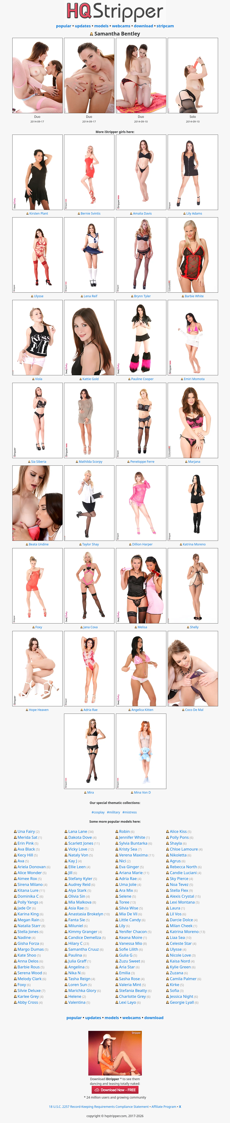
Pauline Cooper (142, 379)
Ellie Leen (77, 866)
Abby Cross (27, 1002)
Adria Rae (90, 710)
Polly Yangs (27, 902)
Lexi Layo (127, 1002)
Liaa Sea (177, 937)
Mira (90, 792)
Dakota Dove (80, 837)
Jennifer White (132, 837)
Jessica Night (181, 996)
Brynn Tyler (142, 296)
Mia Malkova (80, 902)
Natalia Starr (29, 925)
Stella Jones (28, 931)
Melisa (142, 627)
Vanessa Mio (130, 943)
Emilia (124, 972)
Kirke (174, 984)
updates (83, 25)
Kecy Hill (25, 855)
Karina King (28, 913)
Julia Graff (77, 961)
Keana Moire (130, 937)
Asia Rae (76, 908)
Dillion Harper (142, 544)
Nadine (24, 937)
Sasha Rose (129, 978)
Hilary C (75, 943)
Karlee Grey (28, 996)
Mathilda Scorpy (90, 461)
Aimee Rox (27, 878)
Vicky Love (77, 849)
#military (113, 812)
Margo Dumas (30, 949)
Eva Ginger (129, 866)
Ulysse (39, 296)
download (143, 25)
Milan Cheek (181, 925)
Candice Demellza (84, 937)
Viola (38, 379)
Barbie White (194, 296)
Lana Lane (77, 831)
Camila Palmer (183, 978)
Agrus (175, 860)
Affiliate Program (163, 1106)
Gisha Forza (28, 943)
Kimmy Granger (82, 931)
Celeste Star (181, 943)
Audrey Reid (79, 884)
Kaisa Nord (180, 961)
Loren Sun (77, 984)
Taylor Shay (90, 544)
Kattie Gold (90, 379)
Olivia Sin (76, 896)
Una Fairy (26, 831)
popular (63, 25)
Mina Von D (142, 792)
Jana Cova (91, 627)
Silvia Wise (128, 908)
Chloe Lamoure (184, 849)
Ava (20, 860)
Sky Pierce (179, 878)
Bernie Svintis (90, 213)
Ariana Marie (131, 872)
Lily (122, 925)
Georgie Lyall (182, 1002)
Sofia (174, 990)
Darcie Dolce (181, 919)
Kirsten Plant (38, 213)
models (101, 25)
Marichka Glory (82, 990)
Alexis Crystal (182, 896)
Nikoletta (178, 855)
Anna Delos (27, 961)
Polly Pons (179, 837)
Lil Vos (175, 913)
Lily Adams (194, 213)
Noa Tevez (179, 884)
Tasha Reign (79, 978)
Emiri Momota (194, 379)
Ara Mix (126, 890)
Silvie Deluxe (29, 990)
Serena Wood (29, 972)
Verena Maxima (133, 855)
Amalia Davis (142, 213)
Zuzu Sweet (129, 961)
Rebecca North (183, 866)
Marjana (194, 461)
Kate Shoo (26, 955)
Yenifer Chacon (133, 931)
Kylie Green (180, 966)
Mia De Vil (128, 913)
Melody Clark (29, 978)
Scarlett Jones (80, 843)
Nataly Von (78, 855)
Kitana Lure (27, 890)
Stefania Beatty (133, 990)
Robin (124, 831)
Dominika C (28, 896)
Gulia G (125, 955)
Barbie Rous (28, 966)
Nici (122, 860)
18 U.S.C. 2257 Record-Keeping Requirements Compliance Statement (99, 1106)
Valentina (76, 1002)
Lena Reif (90, 296)
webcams (121, 25)
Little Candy (130, 919)
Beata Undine (39, 544)
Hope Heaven (39, 710)
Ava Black (26, 849)
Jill (70, 872)
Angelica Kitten (142, 710)
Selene (125, 896)
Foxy (38, 627)
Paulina (75, 955)
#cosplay (98, 812)
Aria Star (127, 966)
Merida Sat (27, 837)
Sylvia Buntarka (133, 843)
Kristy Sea (128, 849)
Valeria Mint (130, 984)
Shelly (194, 627)
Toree (124, 902)
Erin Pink (25, 843)
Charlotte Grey (132, 996)
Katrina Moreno (194, 544)
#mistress (129, 812)
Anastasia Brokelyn (85, 913)
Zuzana (176, 972)
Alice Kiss (178, 831)
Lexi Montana (182, 902)
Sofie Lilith (128, 949)
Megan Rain (28, 919)
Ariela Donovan (31, 866)
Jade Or (24, 908)
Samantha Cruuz (83, 949)
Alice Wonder (29, 872)
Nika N (74, 972)
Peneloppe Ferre (142, 461)
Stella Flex (179, 890)
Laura (175, 908)
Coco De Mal (194, 710)
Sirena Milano (30, 884)
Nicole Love (180, 955)
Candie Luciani (183, 872)
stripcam (165, 25)
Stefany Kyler (80, 878)
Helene (74, 996)
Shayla (176, 843)
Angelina (76, 966)
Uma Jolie (128, 884)
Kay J (72, 860)
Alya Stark (77, 890)
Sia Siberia (38, 461)
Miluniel (75, 925)
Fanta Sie (76, 919)
